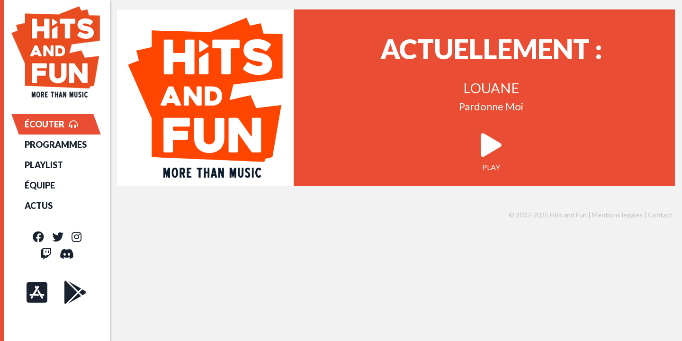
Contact (660, 215)
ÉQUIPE (40, 185)
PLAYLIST (44, 165)
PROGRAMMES (56, 144)
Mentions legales (617, 215)
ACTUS (39, 205)
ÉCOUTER (51, 124)
